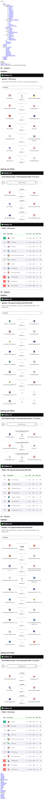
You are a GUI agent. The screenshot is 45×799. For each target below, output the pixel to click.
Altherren (11, 9)
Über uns (5, 47)
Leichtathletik (9, 19)
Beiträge (7, 50)
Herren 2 (10, 8)
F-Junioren (11, 17)
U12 (9, 22)
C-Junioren (11, 13)
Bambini (10, 18)
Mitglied (5, 59)
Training (5, 45)
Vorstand (8, 48)
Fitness (7, 34)
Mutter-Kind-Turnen (13, 32)
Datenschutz (8, 54)
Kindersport (11, 33)
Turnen (7, 31)
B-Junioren (11, 12)
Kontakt (5, 58)
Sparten (4, 4)
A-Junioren (11, 11)
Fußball (7, 6)
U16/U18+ (11, 24)
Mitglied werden (4, 779)
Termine (5, 44)
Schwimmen (8, 42)
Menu (2, 1)
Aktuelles (5, 56)
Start (4, 3)
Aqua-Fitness (11, 38)
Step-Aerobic (11, 36)
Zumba (10, 37)
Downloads (8, 52)
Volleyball (8, 43)
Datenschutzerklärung (10, 55)
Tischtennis (8, 27)
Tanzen (7, 28)
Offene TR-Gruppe (13, 25)
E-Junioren (11, 16)
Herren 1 (10, 7)
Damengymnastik (12, 39)
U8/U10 (10, 21)
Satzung (7, 49)
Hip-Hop (10, 29)
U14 (9, 23)
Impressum (8, 53)
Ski (6, 40)
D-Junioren (11, 14)
